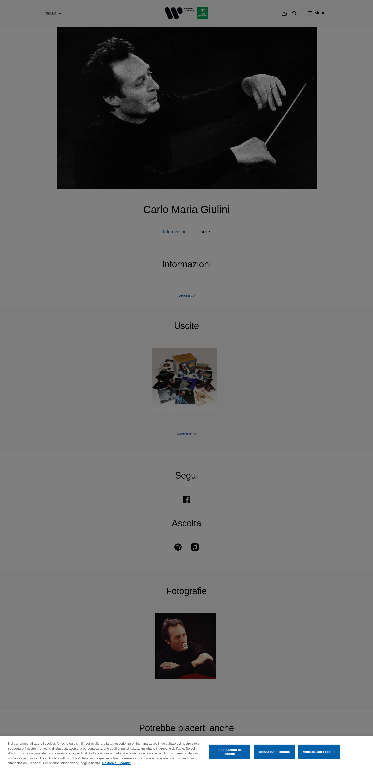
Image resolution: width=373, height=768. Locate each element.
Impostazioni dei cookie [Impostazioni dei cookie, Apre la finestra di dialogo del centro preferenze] (230, 752)
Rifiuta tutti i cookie (274, 752)
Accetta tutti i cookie (319, 752)
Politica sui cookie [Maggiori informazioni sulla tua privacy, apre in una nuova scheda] (116, 763)
